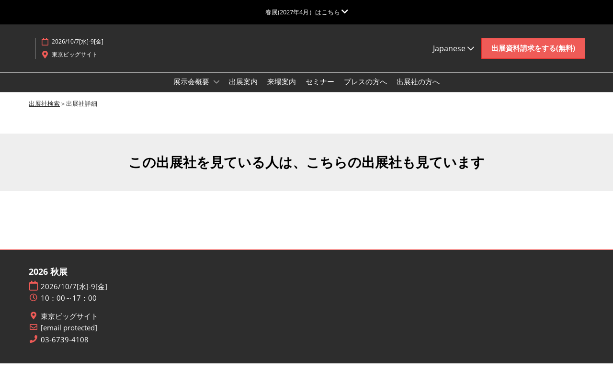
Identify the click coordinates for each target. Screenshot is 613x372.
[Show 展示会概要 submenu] (216, 91)
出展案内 (243, 90)
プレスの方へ (365, 90)
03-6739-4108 (65, 348)
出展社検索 (44, 112)
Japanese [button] (453, 57)
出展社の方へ (418, 90)
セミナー (320, 90)
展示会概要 (192, 90)
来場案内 (281, 90)
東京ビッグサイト (69, 324)
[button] (533, 57)
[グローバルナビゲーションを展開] (306, 12)
